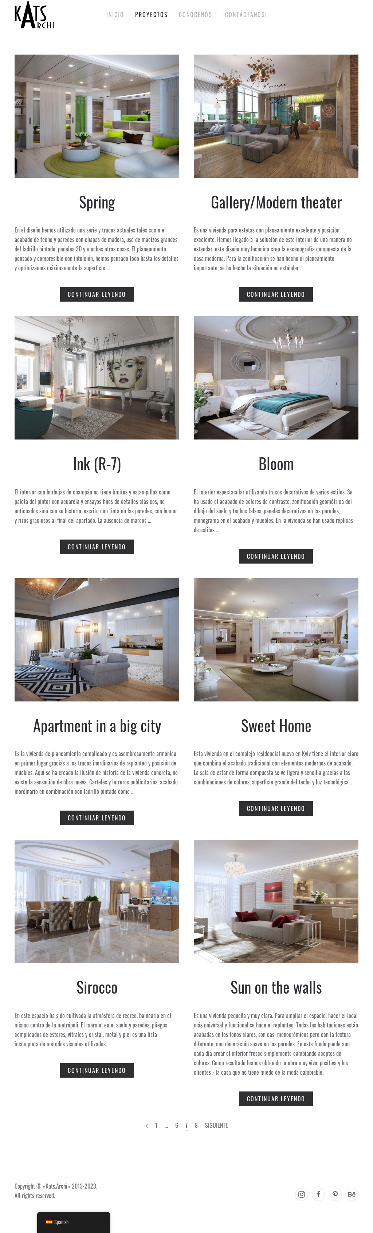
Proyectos (151, 14)
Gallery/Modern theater (276, 201)
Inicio (115, 14)
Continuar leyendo (97, 294)
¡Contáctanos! (245, 14)
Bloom (276, 463)
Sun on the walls (276, 986)
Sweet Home (276, 725)
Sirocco (97, 986)
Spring (97, 201)
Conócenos (195, 14)
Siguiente (216, 1125)
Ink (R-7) (97, 463)
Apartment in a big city (97, 725)
